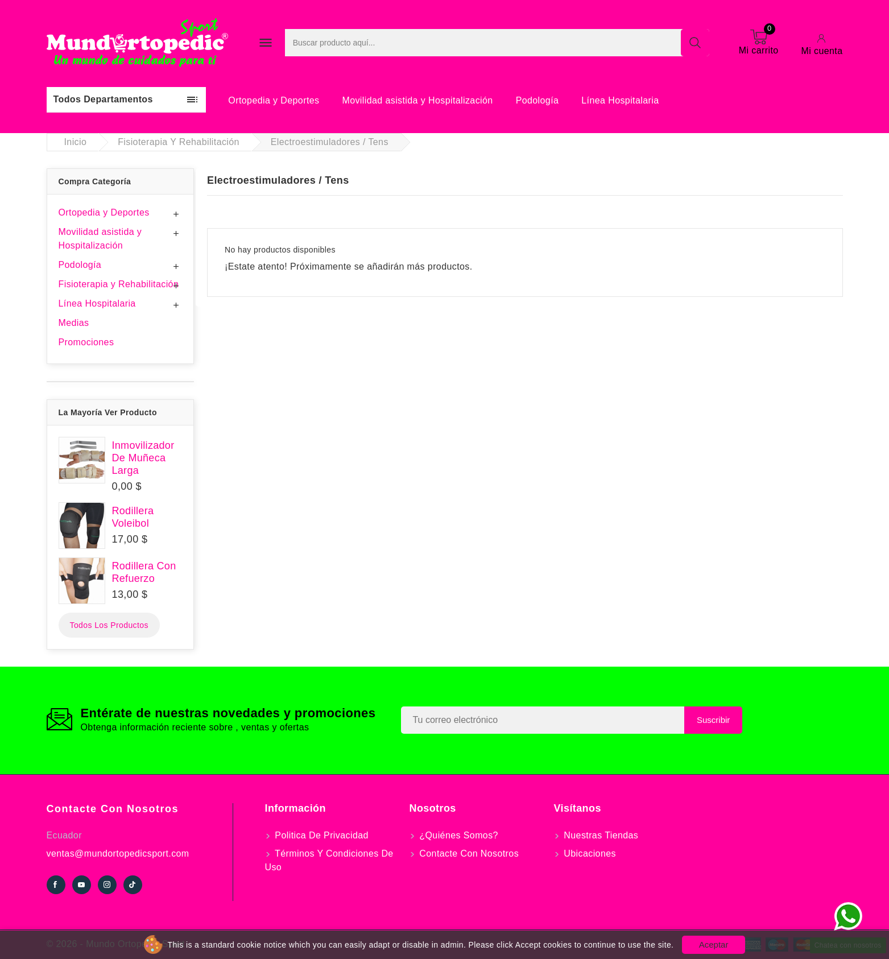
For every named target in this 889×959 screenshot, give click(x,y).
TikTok (132, 884)
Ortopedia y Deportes (273, 100)
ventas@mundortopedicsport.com (118, 853)
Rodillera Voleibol (133, 517)
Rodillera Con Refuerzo (144, 572)
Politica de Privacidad (320, 835)
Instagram (107, 884)
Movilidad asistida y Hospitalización (417, 100)
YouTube (81, 884)
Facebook (56, 884)
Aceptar (714, 944)
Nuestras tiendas (600, 835)
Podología (537, 100)
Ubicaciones (588, 853)
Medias (74, 323)
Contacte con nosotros (113, 809)
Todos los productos (109, 625)
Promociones (86, 342)
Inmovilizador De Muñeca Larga (143, 458)
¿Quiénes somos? (457, 835)
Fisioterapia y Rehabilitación (119, 284)
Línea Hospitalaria (620, 100)
